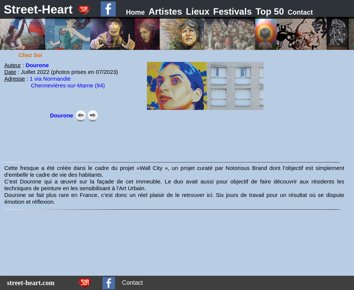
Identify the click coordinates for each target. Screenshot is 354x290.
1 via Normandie (50, 78)
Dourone (37, 65)
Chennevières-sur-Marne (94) (68, 85)
